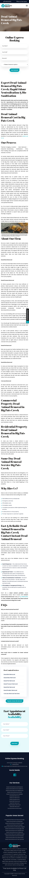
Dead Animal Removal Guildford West (14, 834)
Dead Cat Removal (14, 797)
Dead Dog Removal (14, 799)
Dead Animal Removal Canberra (14, 788)
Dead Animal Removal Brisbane (14, 787)
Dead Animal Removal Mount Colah (14, 823)
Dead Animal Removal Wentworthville (14, 819)
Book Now (14, 743)
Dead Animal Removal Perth (14, 792)
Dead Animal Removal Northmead (14, 836)
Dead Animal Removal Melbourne (14, 790)
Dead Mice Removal (9, 677)
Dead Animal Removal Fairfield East (14, 830)
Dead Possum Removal (11, 684)
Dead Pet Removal (9, 681)
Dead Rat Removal (9, 687)
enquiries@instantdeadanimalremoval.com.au (15, 766)
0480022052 (7, 1)
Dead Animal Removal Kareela (14, 825)
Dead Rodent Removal (10, 690)
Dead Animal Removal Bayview (14, 821)
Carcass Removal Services (12, 693)
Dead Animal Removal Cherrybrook (14, 839)
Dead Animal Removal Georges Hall (14, 828)
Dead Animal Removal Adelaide (14, 794)
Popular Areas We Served (14, 701)
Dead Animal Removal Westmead (14, 837)
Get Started (14, 70)
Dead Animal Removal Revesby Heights (14, 827)
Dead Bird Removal (9, 674)
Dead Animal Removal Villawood (14, 832)
